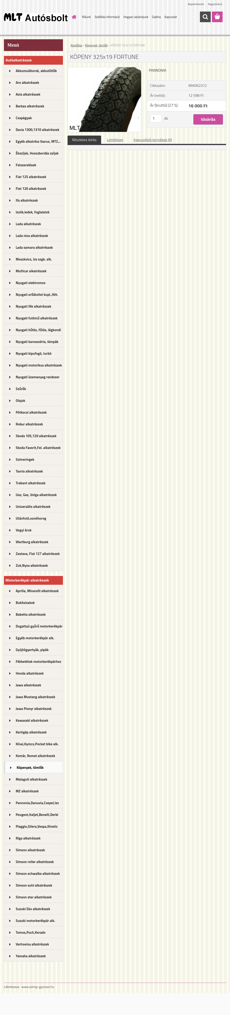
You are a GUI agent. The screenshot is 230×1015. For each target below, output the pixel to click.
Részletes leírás (84, 139)
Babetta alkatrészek (31, 614)
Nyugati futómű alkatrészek (37, 318)
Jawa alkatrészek (28, 685)
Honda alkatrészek (30, 673)
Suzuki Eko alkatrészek (33, 909)
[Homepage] (73, 17)
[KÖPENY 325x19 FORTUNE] (104, 69)
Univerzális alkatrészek (33, 506)
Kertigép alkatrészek (31, 732)
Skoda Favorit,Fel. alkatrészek (38, 447)
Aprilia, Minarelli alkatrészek (37, 591)
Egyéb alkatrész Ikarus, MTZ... (38, 141)
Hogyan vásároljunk (136, 17)
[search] (205, 17)
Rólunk (86, 17)
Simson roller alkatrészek (35, 861)
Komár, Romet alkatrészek (35, 755)
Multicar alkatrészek (31, 271)
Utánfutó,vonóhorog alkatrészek (31, 520)
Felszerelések (26, 165)
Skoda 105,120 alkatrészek (36, 436)
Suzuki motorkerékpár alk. (35, 920)
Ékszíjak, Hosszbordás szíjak (37, 153)
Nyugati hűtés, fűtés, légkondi (38, 330)
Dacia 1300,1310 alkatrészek (37, 129)
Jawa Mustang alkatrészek (35, 697)
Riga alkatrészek (28, 838)
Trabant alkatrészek (30, 483)
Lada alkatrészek (28, 224)
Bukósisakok (25, 602)
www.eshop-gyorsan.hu (37, 986)
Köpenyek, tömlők (30, 767)
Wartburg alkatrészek (32, 542)
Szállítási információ (107, 17)
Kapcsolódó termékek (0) (153, 139)
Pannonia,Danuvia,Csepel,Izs (37, 803)
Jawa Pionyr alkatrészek (34, 708)
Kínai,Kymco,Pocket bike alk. (37, 744)
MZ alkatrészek (27, 791)
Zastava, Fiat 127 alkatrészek (38, 553)
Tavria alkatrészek (29, 471)
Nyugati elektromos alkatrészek (30, 284)
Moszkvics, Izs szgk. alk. (34, 259)
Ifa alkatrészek (27, 200)
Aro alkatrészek (27, 82)
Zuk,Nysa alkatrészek (32, 565)
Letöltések (115, 139)
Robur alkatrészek (29, 424)
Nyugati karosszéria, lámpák (37, 341)
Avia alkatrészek (28, 94)
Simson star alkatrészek (34, 897)
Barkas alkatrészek (30, 106)
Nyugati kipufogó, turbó (34, 353)
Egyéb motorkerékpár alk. (35, 638)
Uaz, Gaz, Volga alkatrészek (36, 494)
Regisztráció (215, 4)
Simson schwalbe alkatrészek (38, 873)
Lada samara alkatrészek (34, 247)
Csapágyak (24, 118)
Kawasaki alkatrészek (32, 720)
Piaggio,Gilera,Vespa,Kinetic (37, 826)
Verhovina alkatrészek (32, 944)
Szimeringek (25, 459)
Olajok (20, 400)
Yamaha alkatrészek (31, 956)
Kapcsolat (171, 17)
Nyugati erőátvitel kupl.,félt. (37, 294)
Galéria (156, 17)
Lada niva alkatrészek (32, 235)
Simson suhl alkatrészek (34, 885)
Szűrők (21, 388)
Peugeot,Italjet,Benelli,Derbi (37, 814)
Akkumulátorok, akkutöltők (36, 70)
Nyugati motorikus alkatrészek (39, 365)
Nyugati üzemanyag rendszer (37, 377)
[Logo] (36, 17)
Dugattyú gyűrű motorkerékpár (39, 626)
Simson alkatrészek (30, 850)
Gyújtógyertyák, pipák (32, 649)
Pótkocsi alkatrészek (31, 412)
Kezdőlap (76, 45)
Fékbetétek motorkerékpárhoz (38, 661)
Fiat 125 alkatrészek (31, 176)
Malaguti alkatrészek (31, 779)
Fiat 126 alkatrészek (31, 188)
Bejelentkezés (196, 4)
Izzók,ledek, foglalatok (33, 212)
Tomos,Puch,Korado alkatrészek (31, 934)
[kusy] (156, 118)
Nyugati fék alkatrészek (33, 306)
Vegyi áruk (23, 530)
